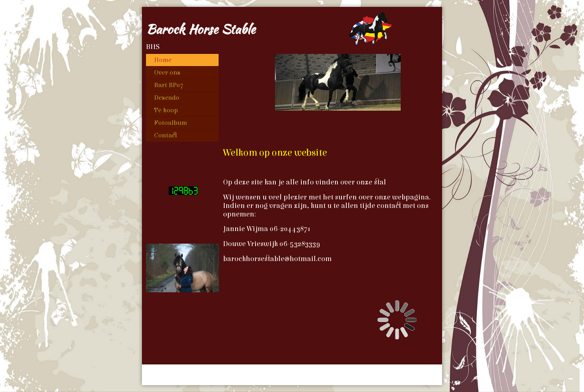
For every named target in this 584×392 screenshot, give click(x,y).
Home (163, 60)
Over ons (167, 72)
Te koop (166, 110)
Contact (165, 135)
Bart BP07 (168, 85)
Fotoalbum (170, 122)
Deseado (166, 97)
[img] (292, 28)
